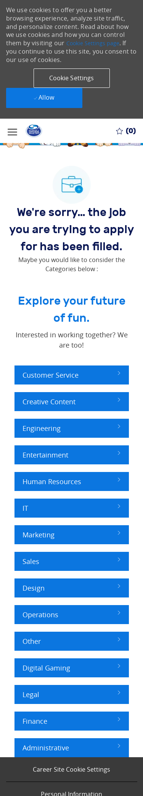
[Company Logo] (36, 130)
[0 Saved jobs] (126, 131)
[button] (72, 78)
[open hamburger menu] (12, 130)
